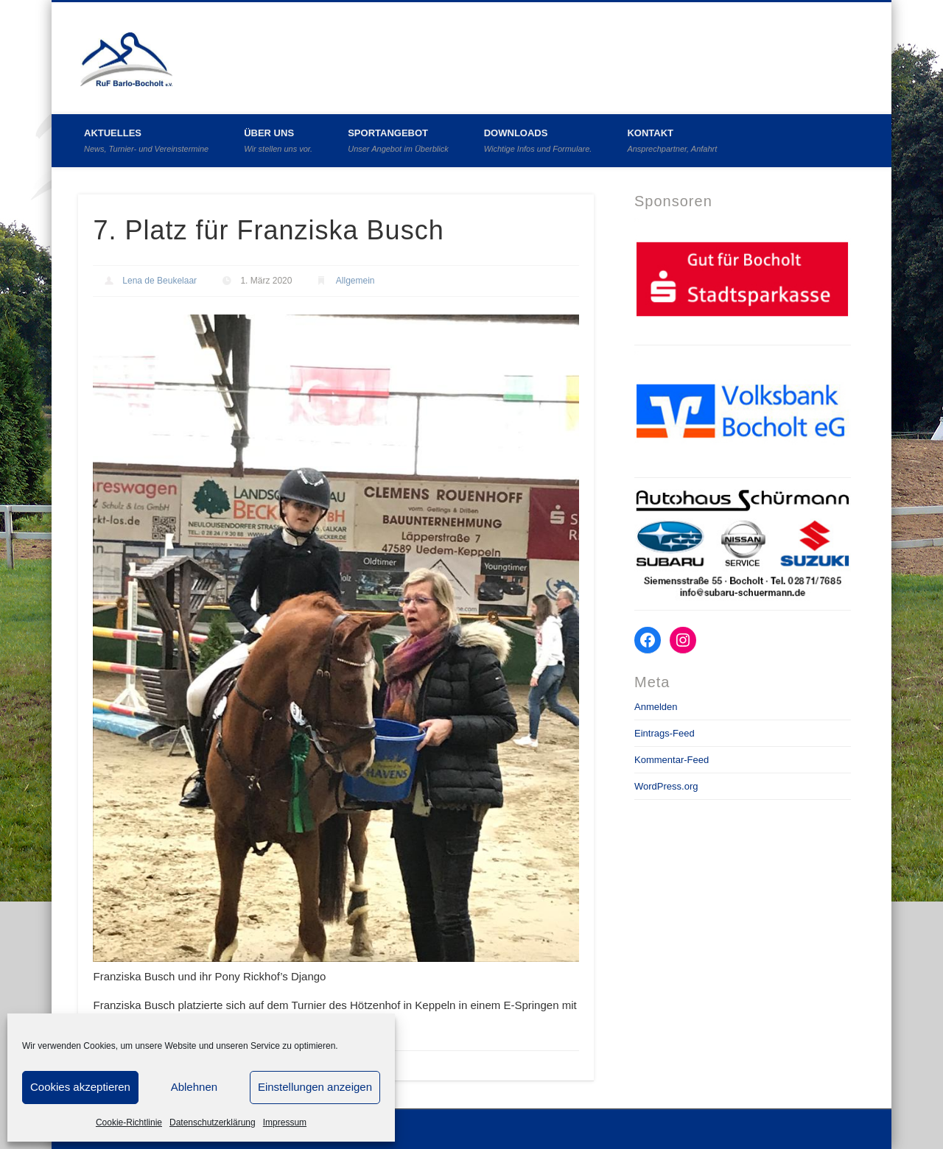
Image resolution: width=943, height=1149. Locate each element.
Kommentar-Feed (671, 759)
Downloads (538, 140)
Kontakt (672, 140)
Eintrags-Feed (664, 733)
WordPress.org (666, 786)
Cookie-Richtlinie (129, 1122)
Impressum (284, 1122)
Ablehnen (194, 1087)
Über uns (278, 140)
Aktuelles (146, 140)
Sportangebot (398, 140)
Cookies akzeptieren (80, 1087)
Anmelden (656, 706)
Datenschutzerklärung (212, 1122)
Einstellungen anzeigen (315, 1087)
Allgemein (355, 280)
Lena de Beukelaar (159, 280)
